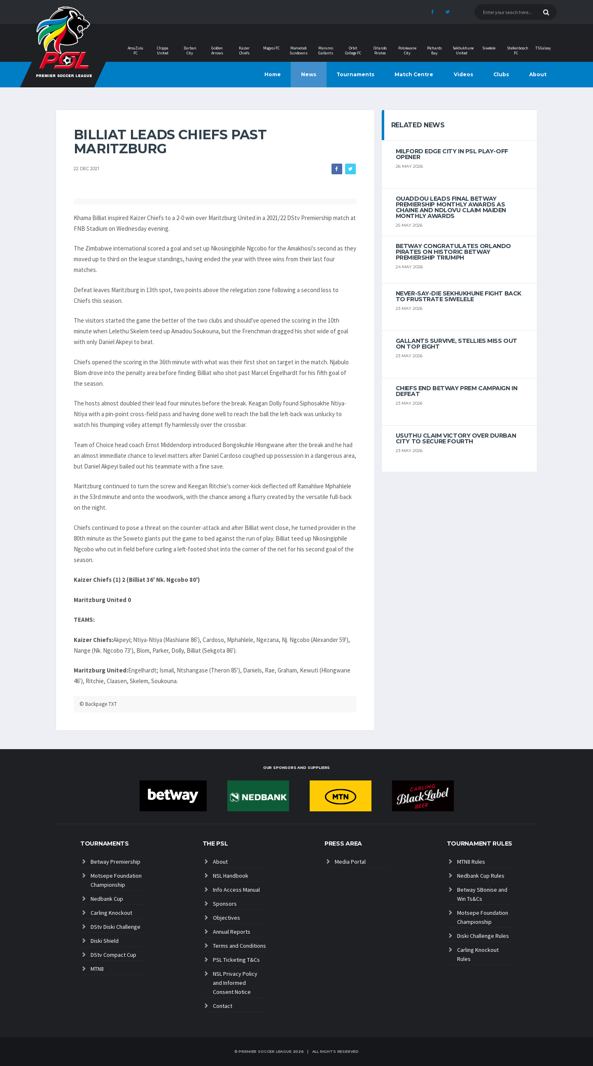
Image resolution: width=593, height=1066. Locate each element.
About (537, 74)
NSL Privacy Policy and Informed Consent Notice (235, 983)
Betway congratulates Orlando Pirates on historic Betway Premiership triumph (453, 251)
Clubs (501, 74)
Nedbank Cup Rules (480, 875)
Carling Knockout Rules (478, 954)
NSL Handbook (230, 875)
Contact (222, 1006)
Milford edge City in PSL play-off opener (452, 154)
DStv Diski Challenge (115, 926)
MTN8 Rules (471, 861)
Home (272, 74)
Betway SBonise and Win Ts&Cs (482, 894)
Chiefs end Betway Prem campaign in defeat (457, 391)
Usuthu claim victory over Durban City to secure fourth (456, 438)
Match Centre (414, 74)
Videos (463, 74)
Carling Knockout (111, 912)
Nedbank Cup (107, 898)
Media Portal (350, 861)
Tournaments (355, 74)
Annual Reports (231, 931)
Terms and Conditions (239, 945)
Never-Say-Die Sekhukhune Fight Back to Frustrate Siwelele (458, 296)
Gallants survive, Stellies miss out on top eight (456, 343)
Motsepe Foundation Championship (116, 880)
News (308, 74)
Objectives (226, 917)
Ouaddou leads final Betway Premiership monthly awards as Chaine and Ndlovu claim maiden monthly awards (451, 207)
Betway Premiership (115, 861)
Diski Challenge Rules (483, 935)
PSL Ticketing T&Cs (236, 959)
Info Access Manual (236, 889)
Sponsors (225, 903)
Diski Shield (105, 940)
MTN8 (97, 968)
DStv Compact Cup (113, 954)
